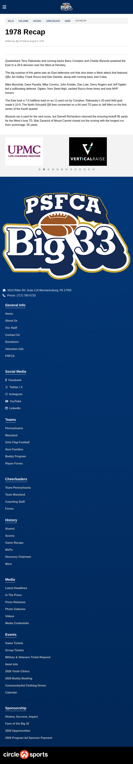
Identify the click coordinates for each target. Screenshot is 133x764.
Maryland (11, 435)
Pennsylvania (14, 428)
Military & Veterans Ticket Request (27, 657)
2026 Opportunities (17, 730)
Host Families (14, 449)
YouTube (13, 401)
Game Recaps (53, 21)
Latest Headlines (16, 588)
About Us (11, 320)
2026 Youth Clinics (17, 671)
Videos (9, 616)
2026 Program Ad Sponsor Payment (28, 737)
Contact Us (12, 334)
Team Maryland (15, 494)
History (37, 21)
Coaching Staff (15, 501)
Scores (9, 535)
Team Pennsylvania (18, 487)
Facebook (13, 380)
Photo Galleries (15, 609)
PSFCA (10, 355)
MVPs (9, 549)
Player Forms (14, 463)
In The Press (13, 595)
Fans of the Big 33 (17, 723)
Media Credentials (17, 623)
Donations (12, 341)
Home (9, 313)
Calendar (11, 692)
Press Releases (15, 602)
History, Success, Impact (21, 716)
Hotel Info (11, 664)
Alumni (10, 528)
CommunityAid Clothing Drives (25, 685)
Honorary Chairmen (18, 556)
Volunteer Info (14, 349)
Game (67, 21)
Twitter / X (14, 387)
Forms (9, 508)
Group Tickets (14, 650)
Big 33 (11, 21)
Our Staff (11, 327)
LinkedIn (13, 408)
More (8, 563)
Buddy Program (15, 456)
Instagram (13, 394)
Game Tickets (14, 643)
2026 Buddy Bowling (18, 678)
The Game (23, 21)
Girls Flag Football (17, 442)
